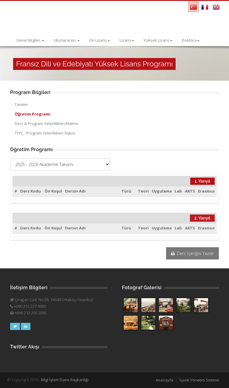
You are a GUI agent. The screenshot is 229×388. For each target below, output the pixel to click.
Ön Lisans (99, 40)
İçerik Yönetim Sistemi (199, 380)
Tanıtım (21, 104)
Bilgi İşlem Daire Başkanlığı (65, 379)
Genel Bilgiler (30, 40)
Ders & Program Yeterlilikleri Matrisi (46, 123)
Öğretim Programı (32, 114)
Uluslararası (67, 40)
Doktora (190, 40)
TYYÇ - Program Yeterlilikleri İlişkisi (45, 133)
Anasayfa (164, 380)
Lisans (127, 40)
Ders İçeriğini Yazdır (192, 253)
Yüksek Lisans (158, 40)
